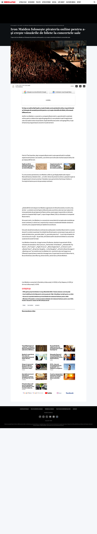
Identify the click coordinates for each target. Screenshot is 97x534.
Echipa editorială (24, 409)
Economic (31, 2)
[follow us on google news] (27, 393)
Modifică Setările (48, 412)
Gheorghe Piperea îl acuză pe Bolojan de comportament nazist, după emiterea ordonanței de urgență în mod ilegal (56, 356)
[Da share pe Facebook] (76, 86)
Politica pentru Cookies (37, 409)
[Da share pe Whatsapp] (84, 86)
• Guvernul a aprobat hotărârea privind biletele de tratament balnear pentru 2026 (45, 296)
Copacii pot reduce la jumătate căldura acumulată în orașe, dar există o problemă (56, 166)
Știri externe (46, 2)
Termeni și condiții (49, 409)
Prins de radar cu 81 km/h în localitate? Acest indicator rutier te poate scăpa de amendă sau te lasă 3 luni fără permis (28, 386)
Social (54, 2)
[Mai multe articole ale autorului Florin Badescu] (13, 86)
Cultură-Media (70, 2)
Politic (38, 2)
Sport (79, 2)
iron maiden (30, 305)
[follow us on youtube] (48, 393)
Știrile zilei (23, 2)
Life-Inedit (61, 2)
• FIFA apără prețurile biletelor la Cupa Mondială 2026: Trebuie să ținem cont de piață (46, 292)
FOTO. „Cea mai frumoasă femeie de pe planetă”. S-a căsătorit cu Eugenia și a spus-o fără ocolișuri (56, 366)
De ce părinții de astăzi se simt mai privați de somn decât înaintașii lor (56, 347)
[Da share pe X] (80, 86)
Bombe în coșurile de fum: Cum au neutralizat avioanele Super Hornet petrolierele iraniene (28, 356)
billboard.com (26, 112)
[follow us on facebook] (69, 393)
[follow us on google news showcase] (38, 393)
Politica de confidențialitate (63, 409)
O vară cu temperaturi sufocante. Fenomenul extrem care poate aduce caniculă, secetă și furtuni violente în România (56, 376)
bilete (24, 305)
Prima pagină (14, 25)
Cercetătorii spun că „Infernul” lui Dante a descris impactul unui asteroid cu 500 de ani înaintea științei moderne (28, 347)
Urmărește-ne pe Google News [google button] (61, 92)
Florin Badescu (19, 86)
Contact (75, 409)
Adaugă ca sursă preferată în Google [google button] (35, 92)
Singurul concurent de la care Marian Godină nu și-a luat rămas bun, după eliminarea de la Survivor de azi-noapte (27, 366)
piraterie (37, 305)
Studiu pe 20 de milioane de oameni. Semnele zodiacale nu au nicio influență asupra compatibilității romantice (28, 166)
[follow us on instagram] (59, 393)
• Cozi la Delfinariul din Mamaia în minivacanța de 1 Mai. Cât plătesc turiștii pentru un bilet (47, 294)
